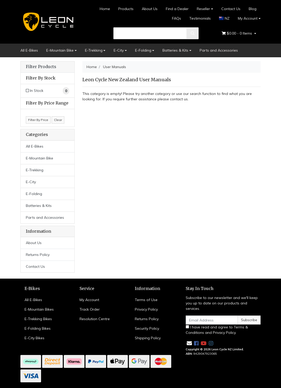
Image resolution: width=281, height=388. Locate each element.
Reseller (203, 8)
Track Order (90, 309)
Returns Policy (38, 254)
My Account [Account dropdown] (247, 18)
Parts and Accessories (219, 50)
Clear (58, 120)
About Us (150, 8)
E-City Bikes (34, 338)
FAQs (176, 18)
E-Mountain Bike (60, 50)
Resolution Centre (95, 319)
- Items (237, 33)
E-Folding (143, 50)
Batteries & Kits (175, 50)
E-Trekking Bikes (38, 319)
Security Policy (147, 328)
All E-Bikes (29, 50)
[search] (150, 33)
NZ (224, 18)
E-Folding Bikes (38, 328)
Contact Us (230, 8)
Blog (252, 8)
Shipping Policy (148, 338)
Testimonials (200, 18)
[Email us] (189, 343)
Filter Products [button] (41, 66)
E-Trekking (94, 50)
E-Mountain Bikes (39, 309)
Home (105, 8)
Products (126, 8)
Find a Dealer (177, 8)
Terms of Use (146, 299)
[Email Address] (212, 320)
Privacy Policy (146, 309)
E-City (119, 50)
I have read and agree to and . (217, 330)
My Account (89, 299)
